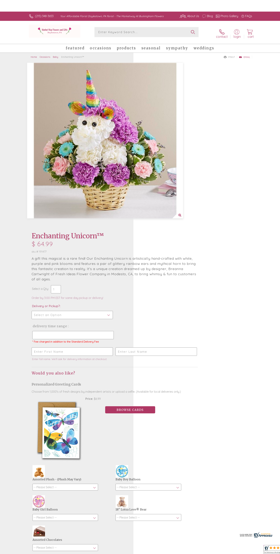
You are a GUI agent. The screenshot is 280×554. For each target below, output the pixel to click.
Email (244, 54)
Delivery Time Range (158, 164)
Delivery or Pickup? (154, 144)
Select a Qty (148, 126)
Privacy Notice (195, 550)
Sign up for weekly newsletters (184, 439)
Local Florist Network (220, 550)
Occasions (45, 54)
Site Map (243, 550)
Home (34, 54)
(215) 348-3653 (44, 16)
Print (229, 54)
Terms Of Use (174, 550)
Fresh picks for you (109, 441)
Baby (55, 54)
